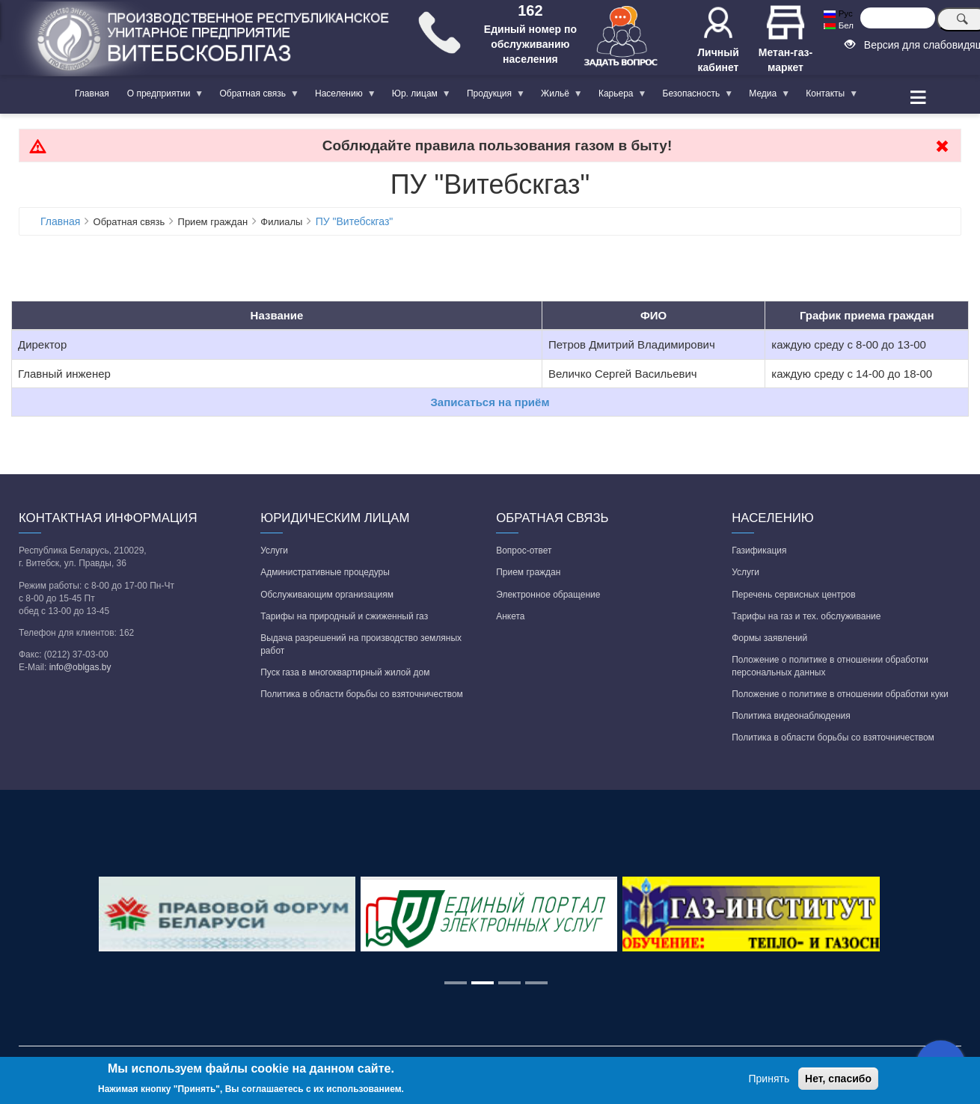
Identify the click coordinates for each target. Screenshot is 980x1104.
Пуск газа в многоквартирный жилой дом (344, 672)
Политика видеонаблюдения (791, 716)
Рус (838, 13)
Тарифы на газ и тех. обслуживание (806, 616)
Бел (838, 25)
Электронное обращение (548, 594)
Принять (769, 1079)
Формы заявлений (769, 638)
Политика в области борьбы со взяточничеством (361, 694)
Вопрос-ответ (523, 550)
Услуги (274, 550)
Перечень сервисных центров (793, 594)
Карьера (618, 96)
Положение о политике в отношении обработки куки (840, 694)
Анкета (510, 616)
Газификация (759, 550)
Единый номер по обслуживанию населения (530, 44)
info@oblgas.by (80, 667)
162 (530, 10)
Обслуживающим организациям (326, 594)
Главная (92, 93)
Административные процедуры (325, 572)
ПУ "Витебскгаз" (354, 221)
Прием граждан (528, 572)
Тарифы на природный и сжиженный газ (344, 616)
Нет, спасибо (838, 1079)
